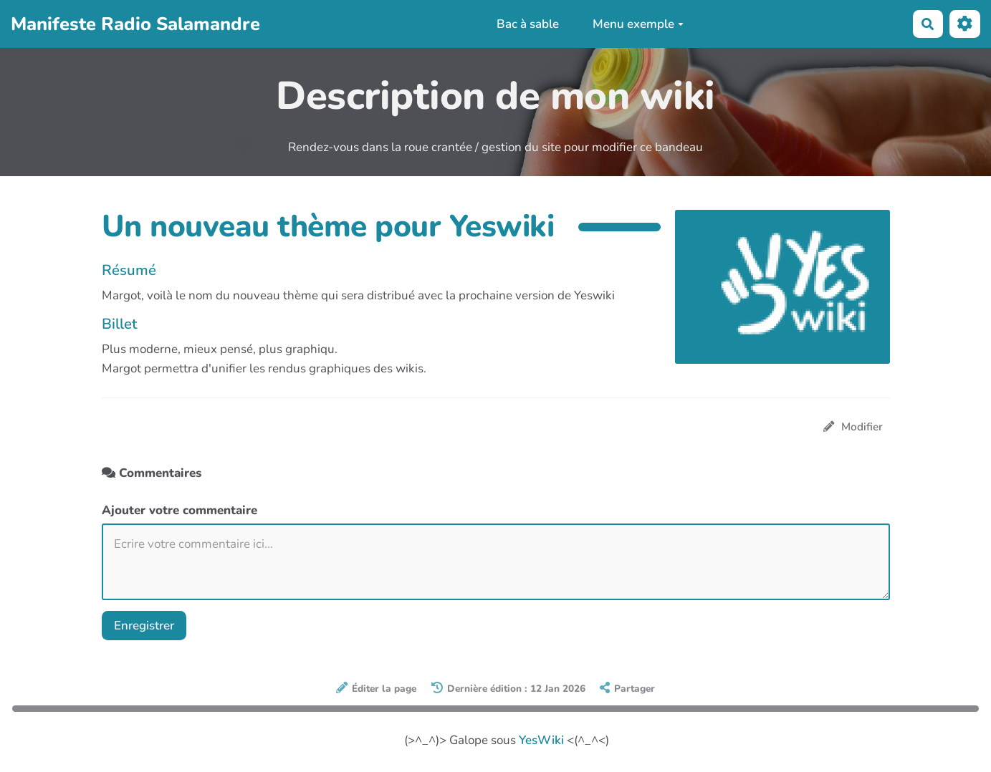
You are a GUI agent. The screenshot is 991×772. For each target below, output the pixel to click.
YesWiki (541, 740)
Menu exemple (638, 24)
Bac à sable (528, 24)
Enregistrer (144, 625)
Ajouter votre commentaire (179, 510)
